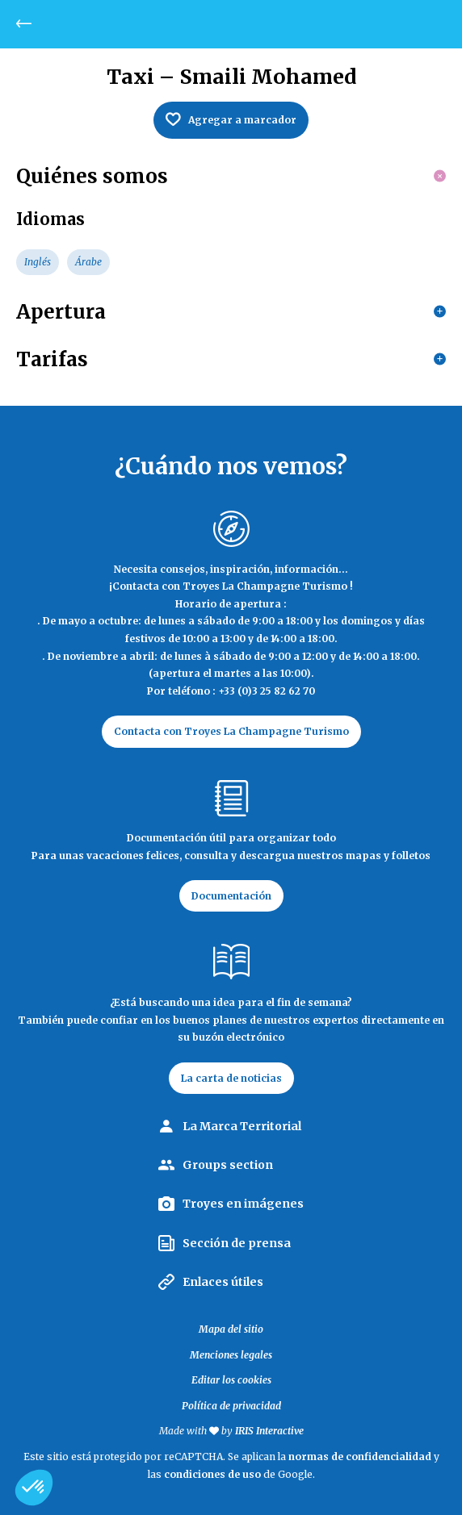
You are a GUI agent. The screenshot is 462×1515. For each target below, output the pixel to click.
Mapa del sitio (231, 1329)
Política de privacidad (231, 1406)
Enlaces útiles (223, 1282)
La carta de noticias (231, 1078)
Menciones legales (231, 1355)
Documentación (231, 896)
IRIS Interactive (269, 1431)
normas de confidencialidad (359, 1456)
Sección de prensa (237, 1243)
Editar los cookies (231, 1380)
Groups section (228, 1165)
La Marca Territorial (242, 1126)
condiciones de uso (212, 1474)
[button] (34, 1487)
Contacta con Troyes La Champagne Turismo (231, 731)
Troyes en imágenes (243, 1203)
